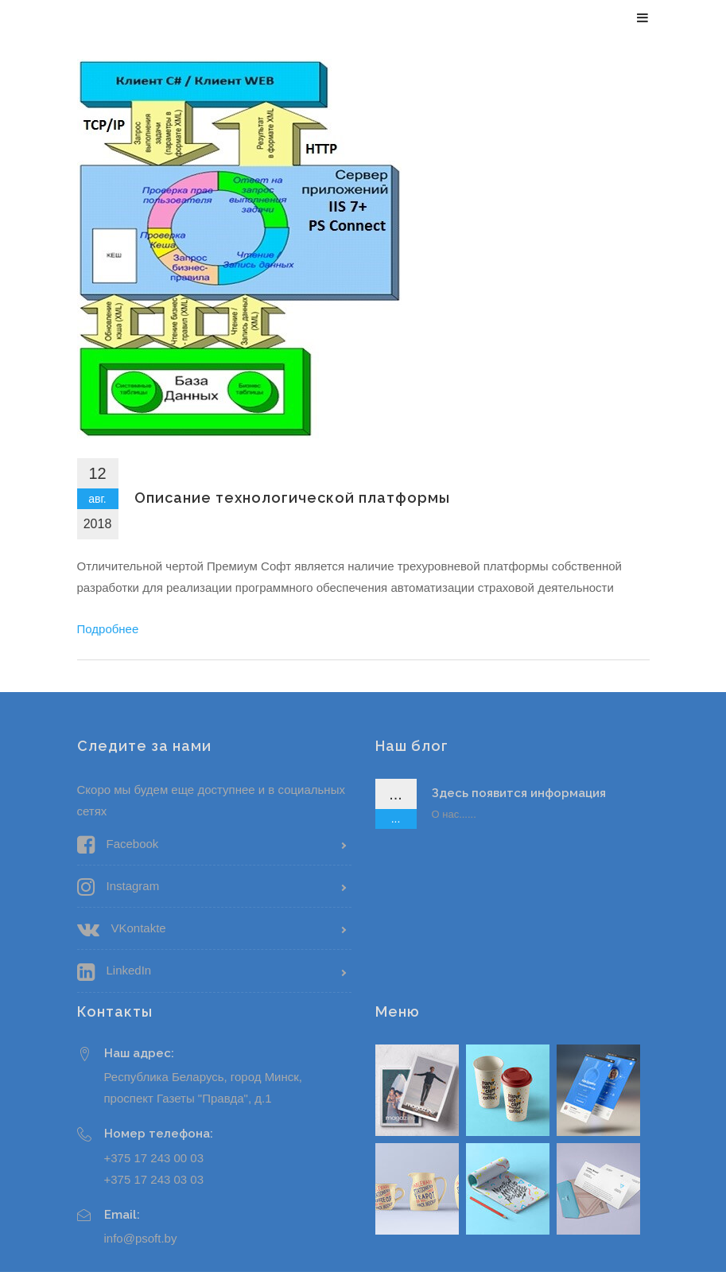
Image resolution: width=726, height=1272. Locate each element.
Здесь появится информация (519, 793)
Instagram (118, 887)
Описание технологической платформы (292, 497)
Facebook (118, 844)
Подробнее (108, 629)
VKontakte (121, 929)
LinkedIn (114, 972)
